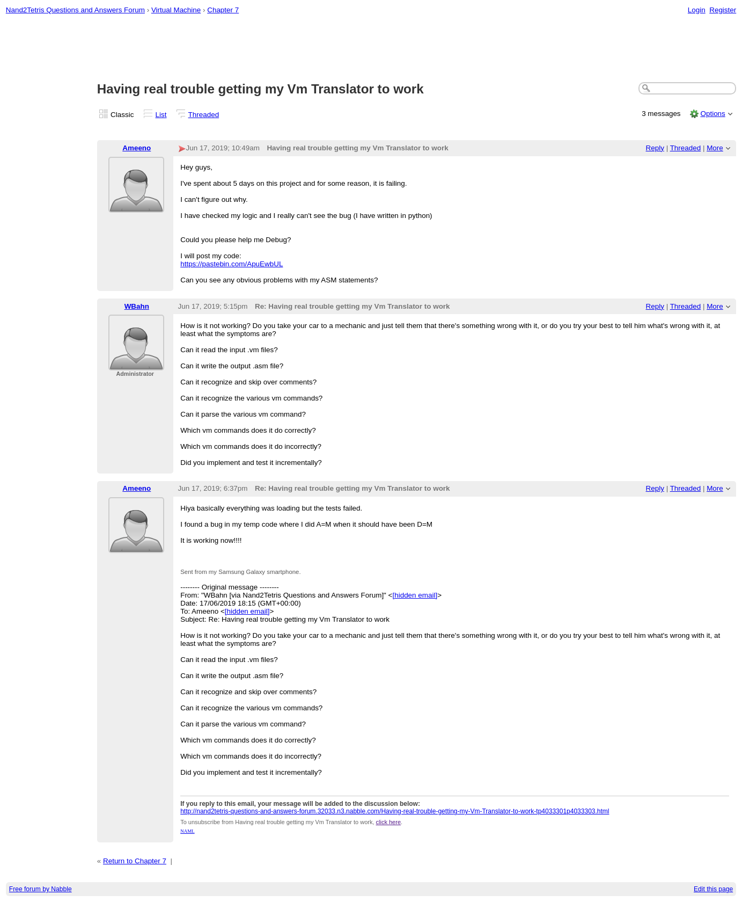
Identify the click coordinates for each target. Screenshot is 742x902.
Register (722, 10)
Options (712, 114)
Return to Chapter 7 (134, 861)
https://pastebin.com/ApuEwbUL (231, 264)
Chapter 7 (223, 10)
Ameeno (136, 148)
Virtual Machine (176, 10)
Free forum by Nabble (40, 889)
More (715, 148)
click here (388, 822)
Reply (655, 148)
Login (697, 10)
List (161, 115)
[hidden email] (414, 595)
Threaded (203, 115)
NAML (187, 831)
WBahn (136, 306)
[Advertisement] (371, 49)
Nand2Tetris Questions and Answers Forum (75, 10)
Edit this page (713, 889)
